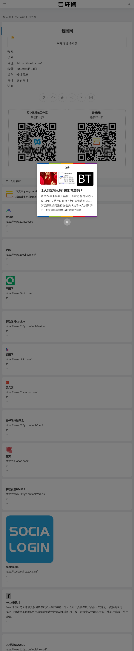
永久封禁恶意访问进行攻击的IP (62, 190)
